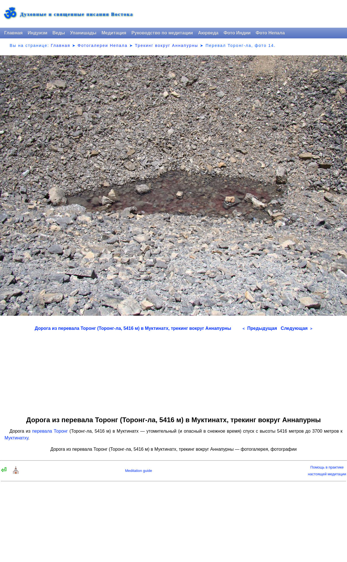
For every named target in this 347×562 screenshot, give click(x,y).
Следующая (296, 328)
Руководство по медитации (162, 33)
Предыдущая (260, 328)
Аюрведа (208, 33)
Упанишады (83, 33)
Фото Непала (270, 33)
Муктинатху (16, 437)
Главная (13, 33)
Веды (59, 33)
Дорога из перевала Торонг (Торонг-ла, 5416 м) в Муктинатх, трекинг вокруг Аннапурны (133, 328)
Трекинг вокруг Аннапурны (166, 45)
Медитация (113, 33)
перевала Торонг (50, 431)
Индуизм (37, 33)
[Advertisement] (173, 371)
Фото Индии (237, 33)
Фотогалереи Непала (103, 45)
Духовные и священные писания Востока (76, 14)
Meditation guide (138, 471)
